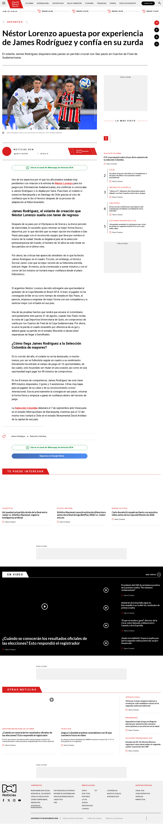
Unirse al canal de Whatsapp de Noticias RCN (49, 168)
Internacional (43, 3)
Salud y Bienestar (74, 3)
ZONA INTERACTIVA (143, 794)
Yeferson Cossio (132, 697)
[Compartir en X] (156, 37)
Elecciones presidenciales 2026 (122, 221)
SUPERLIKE (139, 797)
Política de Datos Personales (73, 819)
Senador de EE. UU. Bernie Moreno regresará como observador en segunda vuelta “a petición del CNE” (143, 744)
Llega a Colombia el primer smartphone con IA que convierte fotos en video (87, 734)
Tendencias (101, 3)
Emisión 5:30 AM (45, 11)
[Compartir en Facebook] (156, 30)
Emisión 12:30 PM (80, 11)
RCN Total (86, 794)
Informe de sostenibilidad (64, 794)
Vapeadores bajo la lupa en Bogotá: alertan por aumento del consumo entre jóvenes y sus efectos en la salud (142, 724)
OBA (55, 803)
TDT (95, 791)
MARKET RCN (140, 800)
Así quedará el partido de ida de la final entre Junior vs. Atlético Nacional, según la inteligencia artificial (25, 515)
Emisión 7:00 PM (115, 11)
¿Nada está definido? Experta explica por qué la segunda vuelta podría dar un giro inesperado (140, 640)
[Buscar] (159, 3)
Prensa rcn (35, 803)
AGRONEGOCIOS (113, 797)
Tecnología (66, 729)
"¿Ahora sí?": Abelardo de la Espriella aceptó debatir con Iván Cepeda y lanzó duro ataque (127, 192)
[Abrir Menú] (3, 3)
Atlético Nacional (65, 508)
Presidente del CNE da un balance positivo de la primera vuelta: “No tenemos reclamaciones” (140, 587)
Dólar (112, 170)
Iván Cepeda (114, 203)
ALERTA (85, 803)
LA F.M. (84, 800)
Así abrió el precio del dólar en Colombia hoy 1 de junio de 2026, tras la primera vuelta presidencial (128, 176)
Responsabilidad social (40, 791)
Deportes (15, 22)
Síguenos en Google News (49, 456)
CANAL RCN (148, 3)
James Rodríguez (18, 436)
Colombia (29, 3)
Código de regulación (40, 797)
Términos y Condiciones (114, 819)
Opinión (113, 3)
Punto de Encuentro (127, 3)
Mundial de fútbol (120, 508)
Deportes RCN (58, 3)
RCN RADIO (86, 797)
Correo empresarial (39, 800)
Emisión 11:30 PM (151, 11)
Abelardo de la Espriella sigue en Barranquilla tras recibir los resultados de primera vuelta (140, 605)
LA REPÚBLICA (112, 791)
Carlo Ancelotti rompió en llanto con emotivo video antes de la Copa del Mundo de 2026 (135, 513)
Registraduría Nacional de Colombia (18, 729)
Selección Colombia (38, 436)
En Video (15, 574)
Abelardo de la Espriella (120, 188)
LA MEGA (85, 809)
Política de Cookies (94, 819)
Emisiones (9, 11)
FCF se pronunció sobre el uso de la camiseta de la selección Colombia (124, 158)
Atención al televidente (41, 794)
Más (153, 575)
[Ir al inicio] (15, 4)
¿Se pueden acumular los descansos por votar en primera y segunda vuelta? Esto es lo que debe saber (128, 227)
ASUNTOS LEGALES (114, 794)
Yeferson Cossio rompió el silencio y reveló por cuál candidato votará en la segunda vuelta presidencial (142, 703)
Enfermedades (131, 718)
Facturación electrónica (64, 791)
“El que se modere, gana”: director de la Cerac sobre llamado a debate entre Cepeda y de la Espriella (139, 623)
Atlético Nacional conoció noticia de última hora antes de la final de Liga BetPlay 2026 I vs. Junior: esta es (81, 515)
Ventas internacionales (64, 797)
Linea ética (58, 800)
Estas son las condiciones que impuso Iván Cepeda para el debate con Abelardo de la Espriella (126, 209)
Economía (89, 3)
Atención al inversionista (36, 807)
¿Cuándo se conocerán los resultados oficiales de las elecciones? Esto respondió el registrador (44, 641)
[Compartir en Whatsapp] (156, 44)
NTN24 (84, 791)
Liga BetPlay (7, 508)
